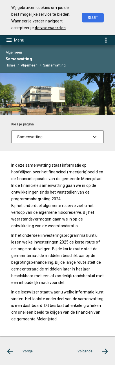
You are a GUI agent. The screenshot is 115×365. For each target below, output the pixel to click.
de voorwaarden (50, 28)
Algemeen (29, 65)
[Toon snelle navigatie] (106, 40)
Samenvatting (54, 65)
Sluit (93, 17)
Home (10, 65)
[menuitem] (13, 65)
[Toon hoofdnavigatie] (15, 40)
